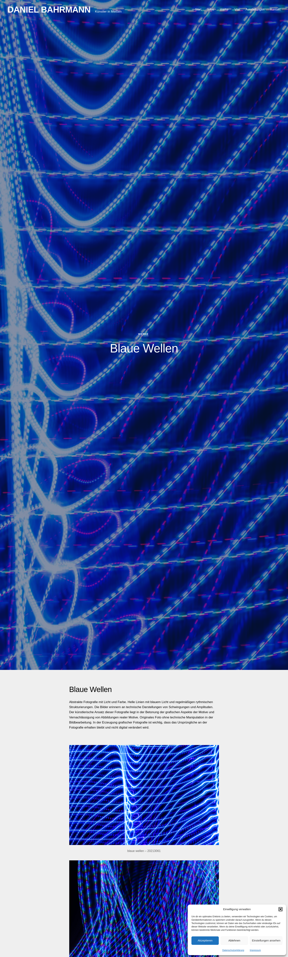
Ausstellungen (255, 9)
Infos (210, 9)
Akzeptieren (205, 940)
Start (198, 9)
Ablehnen (234, 940)
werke (144, 334)
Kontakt (275, 9)
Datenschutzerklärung (233, 950)
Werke (224, 9)
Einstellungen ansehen (266, 940)
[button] (280, 909)
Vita (237, 9)
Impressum (255, 950)
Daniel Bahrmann (49, 9)
